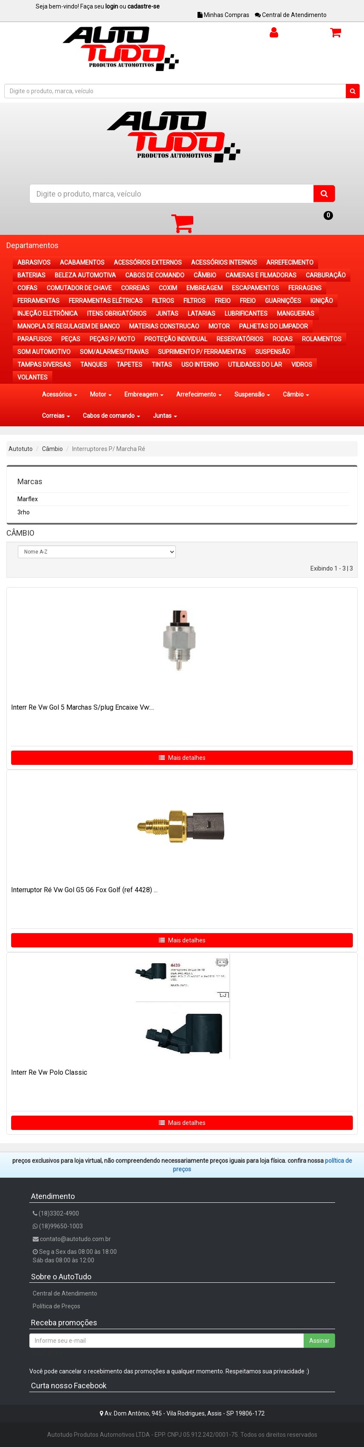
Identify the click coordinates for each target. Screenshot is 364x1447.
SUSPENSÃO (272, 351)
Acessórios (59, 394)
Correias (56, 415)
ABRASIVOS (34, 262)
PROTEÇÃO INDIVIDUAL (175, 339)
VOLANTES (32, 377)
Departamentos (32, 245)
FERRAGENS (305, 288)
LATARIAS (201, 313)
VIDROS (301, 364)
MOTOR (219, 326)
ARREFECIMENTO (289, 262)
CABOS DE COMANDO (154, 275)
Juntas (165, 415)
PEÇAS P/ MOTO (112, 339)
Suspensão (252, 394)
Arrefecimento (199, 394)
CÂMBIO (205, 275)
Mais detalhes (182, 757)
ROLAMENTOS (321, 339)
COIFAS (27, 288)
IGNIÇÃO (321, 300)
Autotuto (20, 448)
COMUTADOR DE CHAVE (79, 288)
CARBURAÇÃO (326, 275)
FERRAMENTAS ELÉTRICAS (106, 300)
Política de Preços (56, 1306)
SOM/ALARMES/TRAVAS (114, 351)
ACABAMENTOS (82, 262)
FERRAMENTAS (38, 300)
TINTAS (162, 364)
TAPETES (129, 364)
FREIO (223, 300)
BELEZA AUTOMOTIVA (85, 275)
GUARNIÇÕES (283, 300)
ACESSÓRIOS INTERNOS (224, 262)
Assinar (319, 1340)
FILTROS (163, 300)
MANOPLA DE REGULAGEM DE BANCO (68, 326)
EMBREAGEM (204, 288)
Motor (101, 394)
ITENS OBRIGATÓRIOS (117, 313)
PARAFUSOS (34, 339)
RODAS (283, 339)
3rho (23, 512)
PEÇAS (70, 339)
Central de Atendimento (291, 14)
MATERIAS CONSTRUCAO (164, 326)
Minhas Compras (223, 14)
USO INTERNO (200, 364)
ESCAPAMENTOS (255, 288)
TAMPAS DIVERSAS (44, 364)
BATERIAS (31, 275)
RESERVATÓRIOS (240, 339)
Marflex (27, 499)
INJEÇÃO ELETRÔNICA (47, 313)
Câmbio (296, 394)
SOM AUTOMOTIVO (44, 351)
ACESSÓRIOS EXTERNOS (148, 262)
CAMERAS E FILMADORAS (261, 275)
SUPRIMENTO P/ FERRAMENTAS (202, 351)
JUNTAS (167, 313)
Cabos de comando (111, 415)
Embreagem (144, 394)
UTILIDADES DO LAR (255, 364)
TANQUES (93, 364)
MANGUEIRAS (295, 313)
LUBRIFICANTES (246, 313)
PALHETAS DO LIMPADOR (273, 326)
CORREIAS (135, 288)
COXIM (168, 288)
